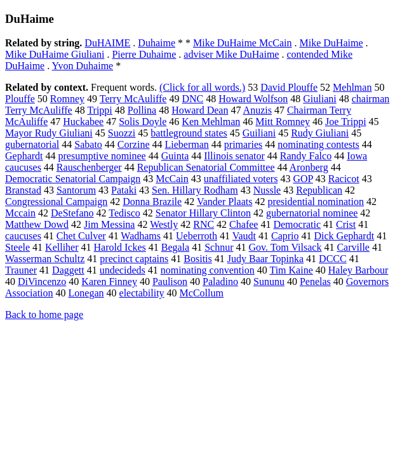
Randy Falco (305, 155)
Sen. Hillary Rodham (195, 190)
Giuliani (319, 98)
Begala (175, 247)
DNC (192, 98)
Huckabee (83, 121)
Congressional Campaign (56, 201)
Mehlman (352, 87)
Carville (353, 247)
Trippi (99, 110)
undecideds (122, 270)
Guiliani (259, 133)
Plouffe (20, 98)
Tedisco (124, 213)
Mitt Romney (282, 121)
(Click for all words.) (202, 87)
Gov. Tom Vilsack (284, 247)
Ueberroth (196, 235)
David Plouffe (289, 87)
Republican (319, 190)
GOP (302, 178)
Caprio (285, 235)
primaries (243, 144)
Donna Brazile (152, 201)
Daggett (68, 270)
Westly (164, 224)
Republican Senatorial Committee (206, 167)
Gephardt (24, 155)
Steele (17, 247)
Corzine (133, 144)
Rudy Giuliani (320, 133)
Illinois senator (234, 155)
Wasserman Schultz (44, 258)
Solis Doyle (142, 121)
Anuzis (257, 110)
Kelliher (61, 247)
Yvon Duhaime (83, 65)
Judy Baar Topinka (265, 258)
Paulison (169, 281)
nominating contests (318, 144)
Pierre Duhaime (144, 54)
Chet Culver (81, 235)
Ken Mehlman (211, 121)
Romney (67, 98)
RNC (203, 224)
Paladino (220, 281)
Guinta (175, 155)
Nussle (267, 190)
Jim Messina (109, 224)
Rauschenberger (89, 167)
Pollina (142, 110)
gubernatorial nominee (312, 213)
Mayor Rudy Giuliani (49, 133)
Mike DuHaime (331, 42)
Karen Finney (109, 281)
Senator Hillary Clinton (203, 213)
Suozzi (122, 133)
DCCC (333, 258)
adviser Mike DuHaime (231, 54)
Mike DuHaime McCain (242, 42)
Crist (346, 224)
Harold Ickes (120, 247)
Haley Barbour (358, 270)
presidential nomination (315, 201)
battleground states (189, 133)
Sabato (88, 144)
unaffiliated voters (241, 178)
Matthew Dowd (37, 224)
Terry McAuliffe (133, 98)
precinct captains (134, 258)
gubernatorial (32, 144)
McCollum (202, 293)
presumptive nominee (102, 155)
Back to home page (44, 314)
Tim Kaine (290, 270)
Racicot (343, 178)
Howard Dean (199, 110)
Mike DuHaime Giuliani (54, 54)
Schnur (218, 247)
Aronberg (309, 167)
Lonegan (86, 293)
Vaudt (244, 235)
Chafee (243, 224)
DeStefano (72, 213)
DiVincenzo (42, 281)
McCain (172, 178)
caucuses (23, 235)
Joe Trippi (345, 121)
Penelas (315, 281)
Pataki (124, 190)
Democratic (297, 224)
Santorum (76, 190)
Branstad (23, 190)
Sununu (269, 281)
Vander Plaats (225, 201)
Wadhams (141, 235)
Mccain (20, 213)
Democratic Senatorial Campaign (72, 178)
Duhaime (156, 42)
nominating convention (208, 270)
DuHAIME (107, 42)
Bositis (197, 258)
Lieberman (187, 144)
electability (141, 293)
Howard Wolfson (253, 98)
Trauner (21, 270)
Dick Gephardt (344, 235)
